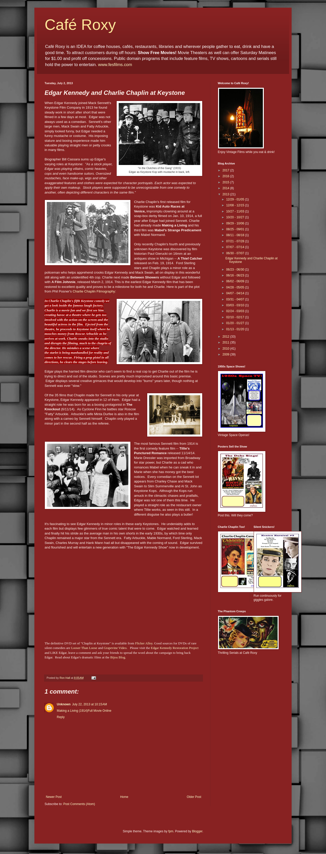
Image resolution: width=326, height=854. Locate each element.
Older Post (194, 797)
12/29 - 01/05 (235, 199)
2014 (226, 188)
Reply (61, 717)
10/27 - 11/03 (235, 211)
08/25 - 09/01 (235, 229)
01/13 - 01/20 (235, 329)
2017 (226, 170)
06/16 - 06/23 (235, 275)
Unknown (64, 704)
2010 (226, 348)
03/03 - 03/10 (235, 305)
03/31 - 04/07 (235, 299)
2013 (226, 194)
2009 (226, 354)
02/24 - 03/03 (235, 311)
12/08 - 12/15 (235, 205)
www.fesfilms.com (115, 64)
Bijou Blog (117, 657)
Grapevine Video (115, 648)
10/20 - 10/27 (235, 217)
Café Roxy (80, 24)
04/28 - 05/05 (235, 287)
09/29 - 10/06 (235, 223)
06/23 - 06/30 (235, 269)
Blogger (197, 831)
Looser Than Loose (84, 648)
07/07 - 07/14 (235, 247)
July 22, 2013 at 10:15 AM (89, 704)
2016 (226, 176)
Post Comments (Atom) (79, 804)
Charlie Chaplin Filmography (94, 291)
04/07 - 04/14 (235, 293)
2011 (226, 342)
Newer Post (54, 797)
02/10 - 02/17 (235, 317)
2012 (226, 336)
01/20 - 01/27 (235, 323)
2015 (226, 182)
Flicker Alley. (144, 643)
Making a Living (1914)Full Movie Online (84, 710)
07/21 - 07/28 (235, 241)
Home (124, 797)
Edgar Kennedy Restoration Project (174, 648)
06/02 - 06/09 (235, 281)
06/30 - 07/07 (235, 253)
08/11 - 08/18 (235, 235)
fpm (170, 831)
